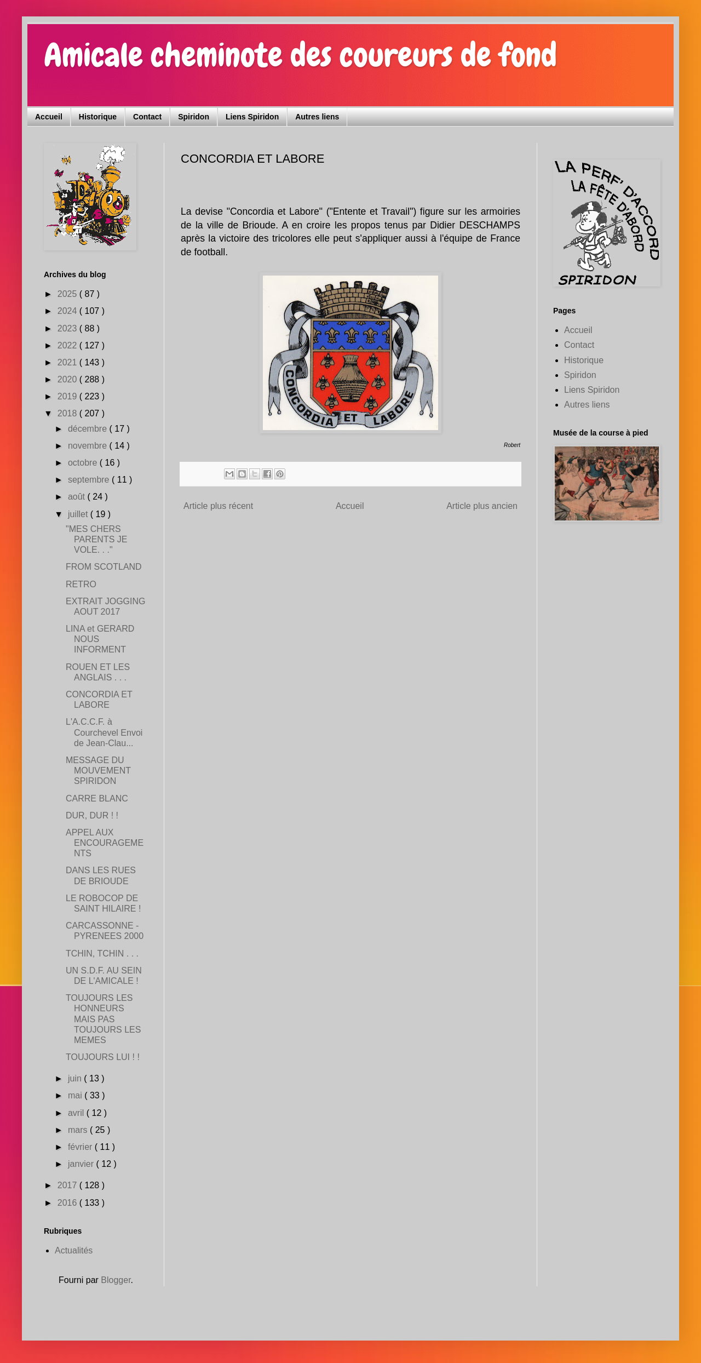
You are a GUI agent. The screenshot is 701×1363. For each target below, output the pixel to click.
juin (76, 1078)
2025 (68, 294)
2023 (68, 328)
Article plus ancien (482, 506)
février (81, 1147)
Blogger (115, 1280)
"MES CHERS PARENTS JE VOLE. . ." (97, 539)
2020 (68, 379)
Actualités (74, 1250)
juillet (79, 514)
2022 (68, 345)
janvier (82, 1164)
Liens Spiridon (252, 116)
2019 (68, 396)
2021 (68, 362)
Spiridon (193, 116)
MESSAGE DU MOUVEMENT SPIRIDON (98, 770)
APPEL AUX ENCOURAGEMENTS (104, 843)
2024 (68, 311)
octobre (84, 462)
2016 (68, 1202)
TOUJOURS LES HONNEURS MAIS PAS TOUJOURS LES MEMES (103, 1019)
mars (79, 1130)
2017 (68, 1185)
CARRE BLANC (97, 798)
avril (77, 1113)
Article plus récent (218, 506)
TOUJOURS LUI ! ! (103, 1057)
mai (76, 1095)
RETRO (81, 584)
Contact (147, 116)
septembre (90, 479)
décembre (89, 428)
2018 (68, 413)
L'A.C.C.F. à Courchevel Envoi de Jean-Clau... (104, 732)
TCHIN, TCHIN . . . (102, 953)
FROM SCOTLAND (104, 566)
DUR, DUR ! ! (92, 815)
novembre (89, 445)
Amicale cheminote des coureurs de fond (300, 55)
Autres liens (317, 116)
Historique (98, 116)
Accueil (48, 116)
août (78, 496)
